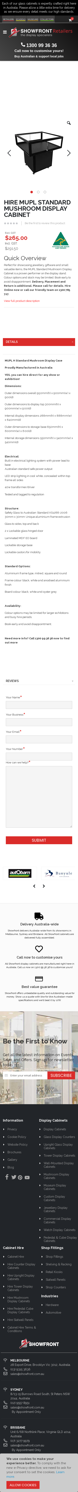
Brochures (14, 1152)
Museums (33, 19)
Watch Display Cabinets (60, 1230)
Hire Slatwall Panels (20, 1320)
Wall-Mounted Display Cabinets (59, 1165)
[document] (39, 1473)
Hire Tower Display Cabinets (20, 1288)
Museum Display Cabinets (55, 1187)
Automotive (53, 1312)
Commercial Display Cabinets (57, 1220)
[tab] (39, 342)
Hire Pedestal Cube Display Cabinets (20, 1310)
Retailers (8, 19)
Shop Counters (56, 1287)
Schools (20, 19)
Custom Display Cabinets (54, 1198)
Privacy (12, 1129)
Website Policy (17, 1144)
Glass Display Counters (59, 1137)
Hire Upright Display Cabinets (21, 1277)
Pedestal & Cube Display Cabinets (60, 1239)
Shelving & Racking (59, 1264)
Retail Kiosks (54, 1272)
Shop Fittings (54, 1256)
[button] (69, 126)
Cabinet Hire (15, 1256)
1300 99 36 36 (41, 45)
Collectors (47, 19)
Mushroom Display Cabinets (56, 1176)
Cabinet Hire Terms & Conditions (21, 1329)
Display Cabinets (55, 1129)
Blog (10, 1167)
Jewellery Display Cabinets (56, 1209)
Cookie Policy (16, 1137)
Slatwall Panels (56, 1279)
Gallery (12, 1159)
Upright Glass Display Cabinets (58, 1146)
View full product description (22, 300)
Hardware (52, 1305)
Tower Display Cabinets (59, 1155)
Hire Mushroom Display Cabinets (18, 1299)
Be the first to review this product (45, 223)
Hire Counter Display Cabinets (21, 1266)
